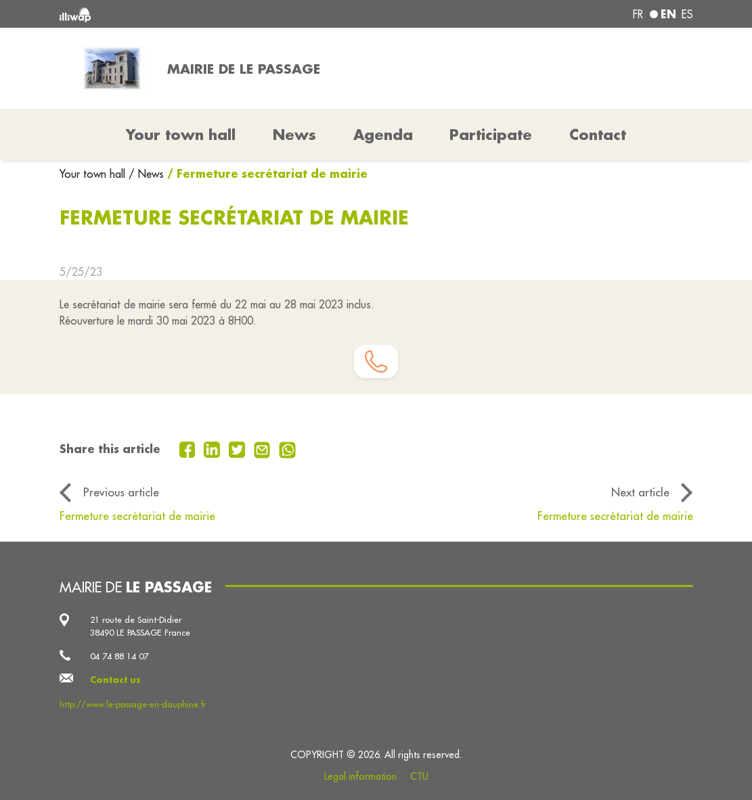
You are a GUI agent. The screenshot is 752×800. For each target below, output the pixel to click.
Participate (490, 134)
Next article (640, 492)
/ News (146, 174)
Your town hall (94, 174)
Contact (597, 134)
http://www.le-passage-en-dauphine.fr (133, 704)
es (687, 14)
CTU (419, 776)
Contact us (115, 679)
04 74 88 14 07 (119, 656)
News (294, 134)
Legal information (360, 776)
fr (638, 14)
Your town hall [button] (181, 134)
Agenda (383, 134)
